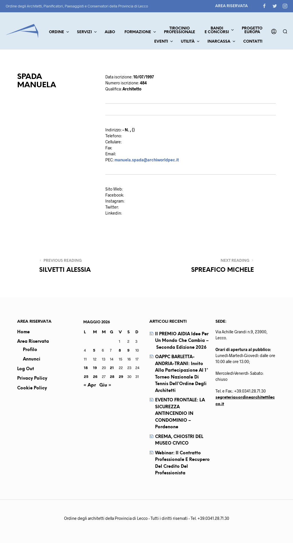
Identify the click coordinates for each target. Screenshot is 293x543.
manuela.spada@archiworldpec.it (146, 159)
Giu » (105, 385)
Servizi (84, 32)
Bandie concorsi (217, 30)
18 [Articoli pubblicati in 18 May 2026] (86, 367)
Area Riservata (231, 6)
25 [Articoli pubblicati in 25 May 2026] (86, 376)
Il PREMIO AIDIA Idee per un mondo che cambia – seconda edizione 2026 (182, 341)
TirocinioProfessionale (179, 30)
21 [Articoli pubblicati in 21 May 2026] (112, 367)
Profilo (30, 350)
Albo (110, 32)
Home (23, 332)
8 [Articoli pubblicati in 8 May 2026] (120, 350)
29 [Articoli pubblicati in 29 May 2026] (121, 376)
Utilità (188, 41)
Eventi (161, 41)
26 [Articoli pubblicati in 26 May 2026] (95, 376)
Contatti (252, 41)
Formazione (137, 32)
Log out (25, 369)
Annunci (31, 359)
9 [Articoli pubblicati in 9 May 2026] (128, 350)
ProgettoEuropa (252, 30)
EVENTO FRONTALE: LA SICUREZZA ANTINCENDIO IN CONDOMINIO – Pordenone (180, 413)
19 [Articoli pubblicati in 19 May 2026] (95, 367)
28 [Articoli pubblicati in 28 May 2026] (112, 376)
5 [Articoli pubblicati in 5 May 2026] (94, 350)
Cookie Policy (32, 388)
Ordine (56, 32)
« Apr (89, 385)
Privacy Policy (32, 378)
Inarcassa (218, 41)
